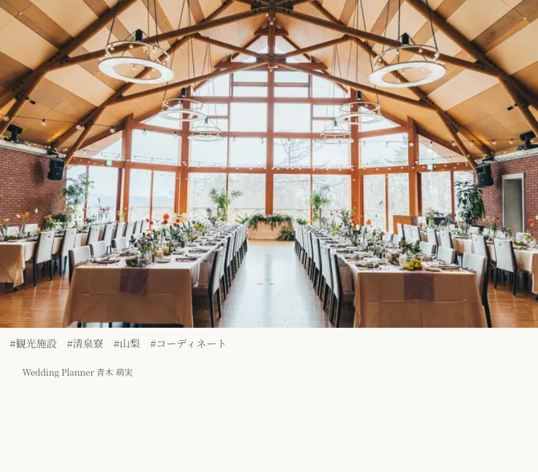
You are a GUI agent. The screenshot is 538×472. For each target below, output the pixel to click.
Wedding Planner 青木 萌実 (65, 365)
